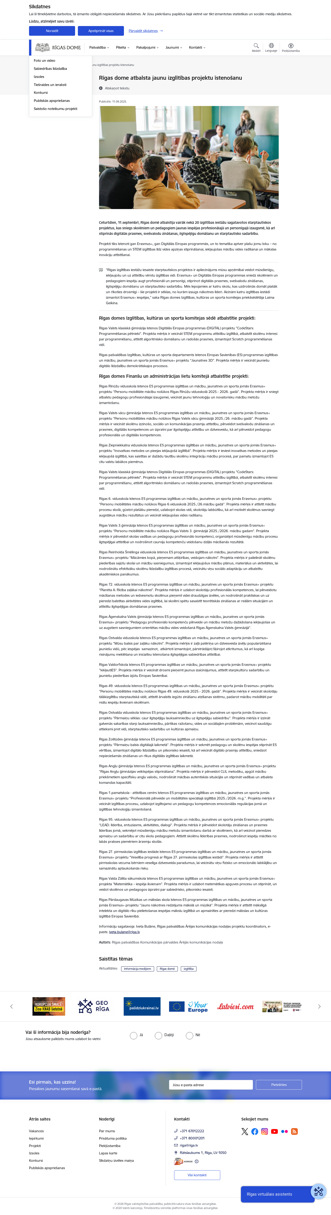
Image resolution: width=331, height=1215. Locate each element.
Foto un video (44, 110)
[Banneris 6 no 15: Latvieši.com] (235, 1006)
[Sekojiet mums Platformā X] (244, 1131)
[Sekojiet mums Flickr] (284, 1131)
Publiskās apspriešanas (52, 150)
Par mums (107, 1131)
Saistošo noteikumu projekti (55, 158)
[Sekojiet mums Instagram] (264, 1131)
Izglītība (188, 968)
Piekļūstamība (109, 1146)
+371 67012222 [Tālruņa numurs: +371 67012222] (192, 1131)
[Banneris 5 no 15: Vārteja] (189, 1006)
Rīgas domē (167, 968)
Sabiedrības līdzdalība (50, 118)
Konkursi (41, 142)
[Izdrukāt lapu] (291, 76)
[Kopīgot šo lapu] (291, 87)
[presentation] (38, 1054)
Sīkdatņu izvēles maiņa (116, 1160)
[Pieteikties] (279, 1085)
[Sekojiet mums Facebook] (254, 1131)
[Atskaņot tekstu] (117, 88)
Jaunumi (40, 78)
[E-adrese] (183, 1161)
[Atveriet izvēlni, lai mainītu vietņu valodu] (271, 48)
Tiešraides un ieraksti (50, 134)
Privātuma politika (113, 1138)
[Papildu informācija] (196, 1161)
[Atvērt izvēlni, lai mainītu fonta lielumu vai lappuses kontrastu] (291, 48)
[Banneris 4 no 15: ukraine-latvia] (142, 1006)
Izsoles (39, 126)
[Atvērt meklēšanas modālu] (256, 48)
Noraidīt (52, 31)
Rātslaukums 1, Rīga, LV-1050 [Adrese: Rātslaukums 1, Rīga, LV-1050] (203, 1152)
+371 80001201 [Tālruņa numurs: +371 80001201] (192, 1138)
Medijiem (41, 94)
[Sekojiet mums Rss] (294, 1131)
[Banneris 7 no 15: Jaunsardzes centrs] (282, 1006)
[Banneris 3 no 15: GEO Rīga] (95, 1006)
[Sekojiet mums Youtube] (274, 1131)
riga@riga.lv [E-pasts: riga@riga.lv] (189, 1145)
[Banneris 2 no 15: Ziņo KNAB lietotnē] (48, 1006)
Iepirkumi (36, 1138)
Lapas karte (108, 1153)
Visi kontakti (197, 1175)
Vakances (36, 1131)
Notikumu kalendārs (49, 86)
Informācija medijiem (137, 968)
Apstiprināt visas (101, 31)
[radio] (136, 1035)
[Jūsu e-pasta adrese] (211, 1085)
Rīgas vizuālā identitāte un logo (58, 102)
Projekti (35, 1146)
